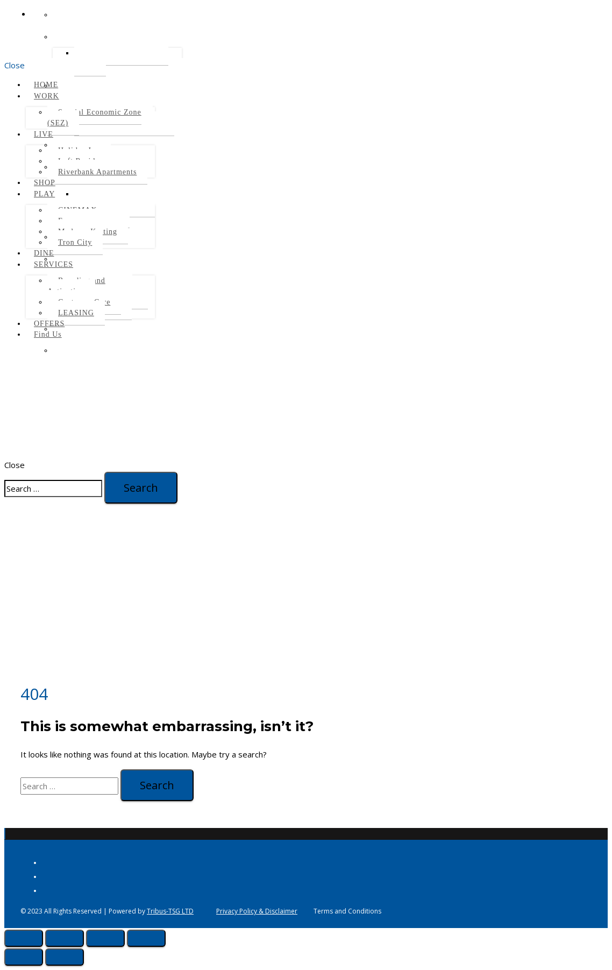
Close (14, 65)
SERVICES (53, 264)
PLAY (44, 194)
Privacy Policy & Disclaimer (256, 911)
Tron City (75, 242)
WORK (46, 96)
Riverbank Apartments (97, 172)
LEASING (76, 313)
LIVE (43, 134)
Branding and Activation (76, 286)
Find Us (48, 334)
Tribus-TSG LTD (170, 911)
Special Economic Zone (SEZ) (94, 117)
